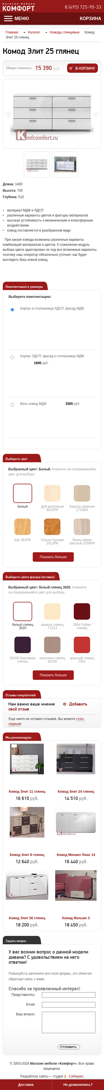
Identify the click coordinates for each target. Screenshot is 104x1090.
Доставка (26, 1085)
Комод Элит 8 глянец (27, 855)
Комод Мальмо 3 (76, 918)
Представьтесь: (24, 995)
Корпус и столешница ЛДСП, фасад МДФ (52, 308)
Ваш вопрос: (26, 1014)
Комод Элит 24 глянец (76, 792)
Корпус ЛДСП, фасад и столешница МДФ (52, 356)
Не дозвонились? (78, 1085)
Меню (16, 18)
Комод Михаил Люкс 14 (76, 855)
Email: (31, 1004)
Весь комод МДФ (33, 404)
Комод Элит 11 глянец (27, 792)
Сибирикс (76, 1076)
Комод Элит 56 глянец (27, 918)
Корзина (90, 18)
